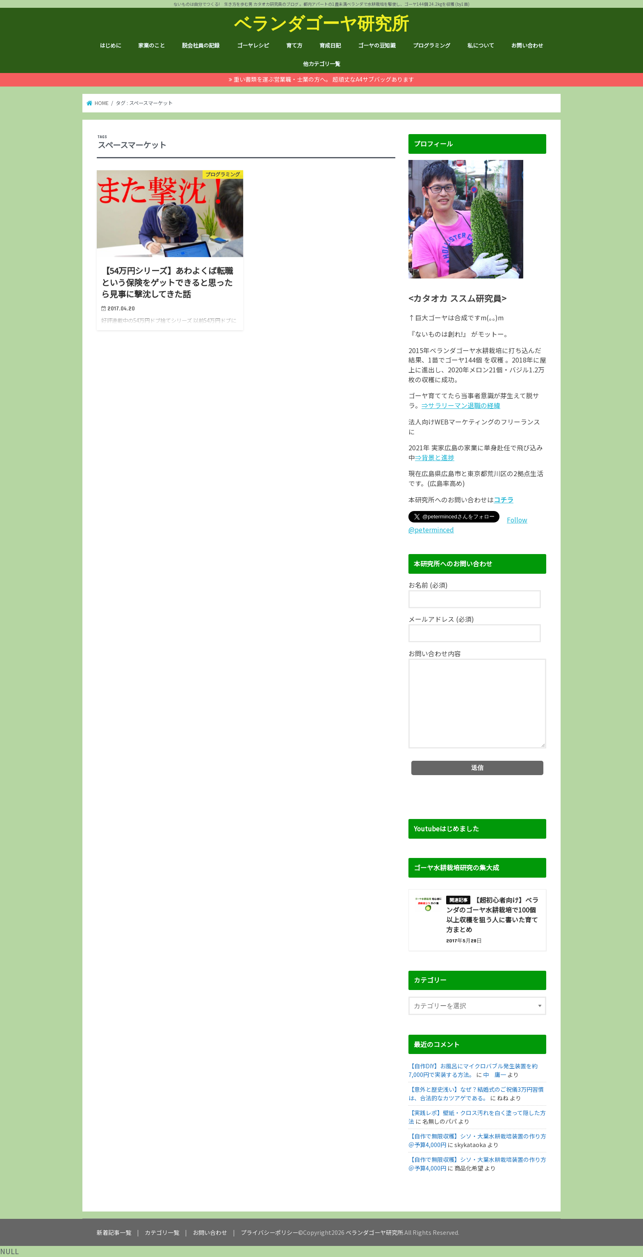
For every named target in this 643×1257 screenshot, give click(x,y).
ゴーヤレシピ (253, 45)
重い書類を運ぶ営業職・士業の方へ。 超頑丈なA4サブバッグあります (324, 79)
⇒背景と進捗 (434, 457)
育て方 (294, 45)
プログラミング (431, 45)
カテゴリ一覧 (162, 1232)
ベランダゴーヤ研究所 (321, 23)
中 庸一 (494, 1074)
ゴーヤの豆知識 (376, 45)
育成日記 (330, 45)
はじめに (110, 45)
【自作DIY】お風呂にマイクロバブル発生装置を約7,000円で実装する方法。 (473, 1070)
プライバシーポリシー (269, 1232)
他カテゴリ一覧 (321, 64)
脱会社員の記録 (200, 45)
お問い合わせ (527, 45)
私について (480, 45)
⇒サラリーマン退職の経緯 (461, 405)
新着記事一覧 (114, 1232)
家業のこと (151, 45)
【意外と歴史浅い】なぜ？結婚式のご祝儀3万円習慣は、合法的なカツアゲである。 (476, 1093)
